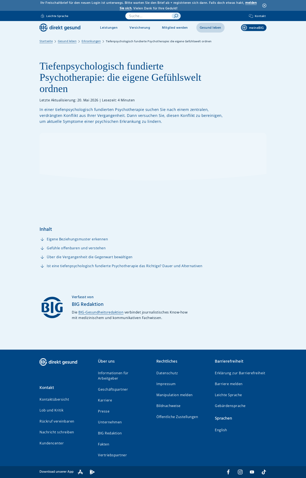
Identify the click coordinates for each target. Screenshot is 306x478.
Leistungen (109, 28)
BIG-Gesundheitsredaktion (100, 312)
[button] (65, 387)
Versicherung (139, 28)
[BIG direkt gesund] (60, 27)
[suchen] (176, 16)
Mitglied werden (175, 28)
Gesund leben (210, 28)
